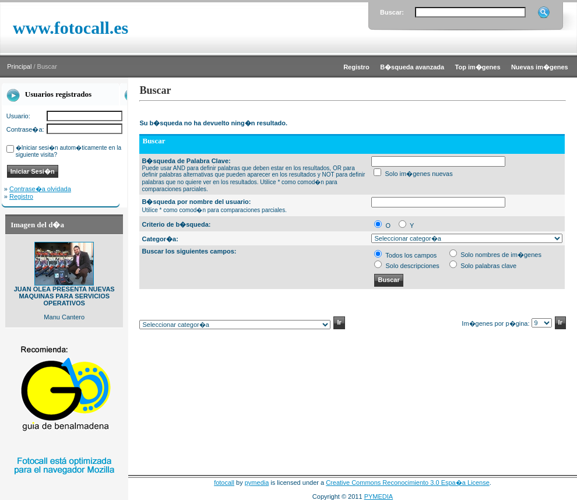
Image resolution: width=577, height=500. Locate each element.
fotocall (224, 482)
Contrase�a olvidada (40, 188)
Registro (21, 196)
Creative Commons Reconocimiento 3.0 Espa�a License (408, 482)
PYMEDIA (378, 496)
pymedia (257, 482)
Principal (19, 66)
